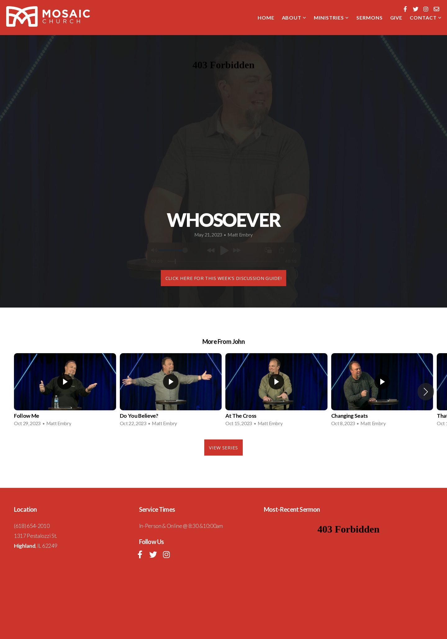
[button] (426, 391)
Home (266, 17)
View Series (223, 447)
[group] (65, 391)
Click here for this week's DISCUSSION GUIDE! (223, 278)
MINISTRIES (331, 17)
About (294, 17)
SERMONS (369, 17)
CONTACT (426, 17)
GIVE (396, 17)
